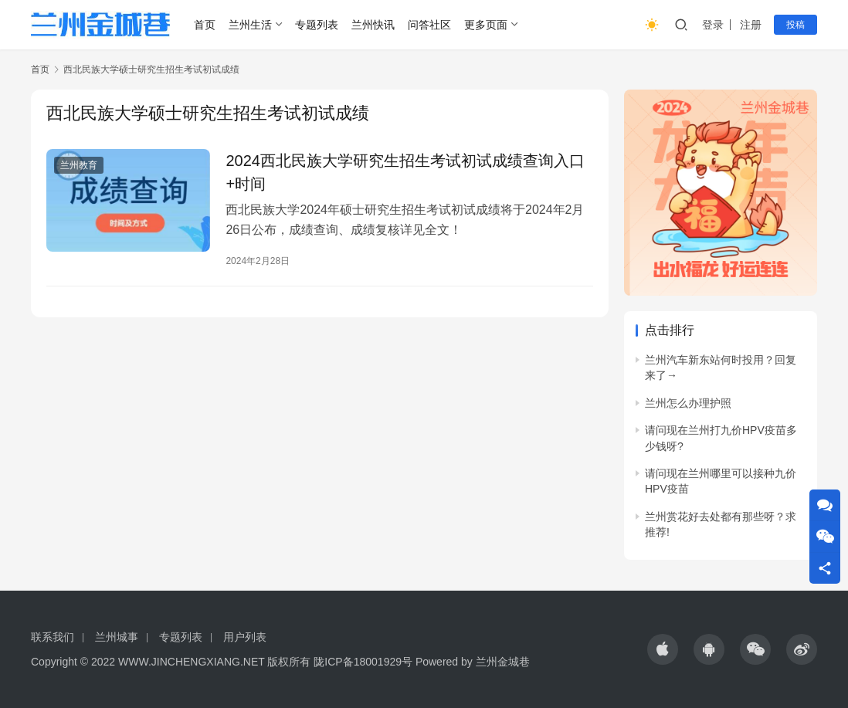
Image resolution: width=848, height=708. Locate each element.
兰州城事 (116, 637)
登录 (713, 25)
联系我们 (52, 637)
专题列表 (316, 25)
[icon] (662, 649)
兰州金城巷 (503, 661)
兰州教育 (78, 165)
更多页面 (485, 25)
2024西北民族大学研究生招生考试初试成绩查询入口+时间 (405, 172)
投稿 (795, 24)
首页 (204, 25)
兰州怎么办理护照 (688, 403)
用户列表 (244, 637)
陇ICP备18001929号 (363, 661)
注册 (751, 25)
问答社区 (429, 25)
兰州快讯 (373, 25)
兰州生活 (250, 25)
